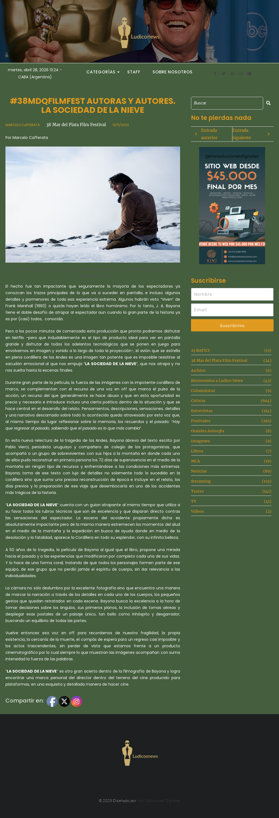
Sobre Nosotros (173, 72)
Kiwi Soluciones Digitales (159, 800)
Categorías (102, 72)
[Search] (227, 103)
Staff (134, 72)
